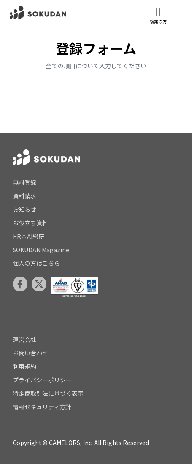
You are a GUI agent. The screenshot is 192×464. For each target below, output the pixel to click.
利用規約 (24, 366)
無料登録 (24, 182)
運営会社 (24, 339)
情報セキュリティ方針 (42, 407)
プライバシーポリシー (42, 380)
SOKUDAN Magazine (41, 249)
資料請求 (24, 196)
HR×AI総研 (28, 236)
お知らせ (24, 209)
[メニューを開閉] (177, 13)
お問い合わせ (30, 353)
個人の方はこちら (36, 263)
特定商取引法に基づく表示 (48, 393)
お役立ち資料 (30, 223)
